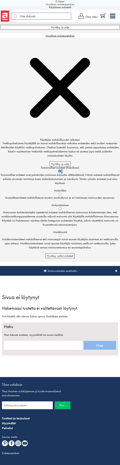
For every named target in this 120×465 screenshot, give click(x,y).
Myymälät (9, 423)
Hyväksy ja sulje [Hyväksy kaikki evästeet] (60, 27)
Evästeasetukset (10, 453)
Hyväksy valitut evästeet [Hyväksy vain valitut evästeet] (60, 256)
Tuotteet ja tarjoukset (16, 418)
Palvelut (7, 428)
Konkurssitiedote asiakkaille (62, 271)
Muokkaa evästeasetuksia (60, 36)
